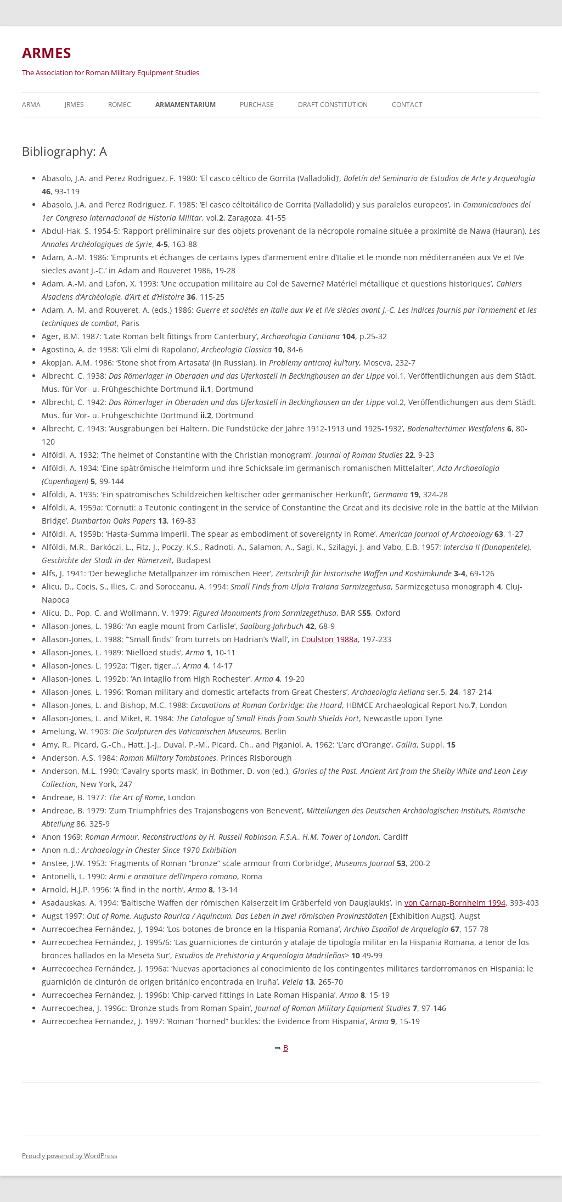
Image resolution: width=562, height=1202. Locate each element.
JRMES (74, 104)
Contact (407, 104)
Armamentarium (185, 104)
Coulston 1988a (329, 639)
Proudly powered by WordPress (69, 1155)
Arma (31, 104)
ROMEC (119, 104)
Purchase (257, 104)
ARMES (46, 53)
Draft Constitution (333, 104)
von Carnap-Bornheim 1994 (454, 902)
